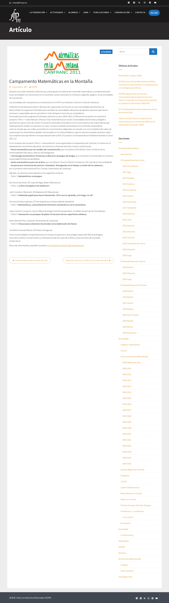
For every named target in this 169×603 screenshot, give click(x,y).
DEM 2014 (127, 392)
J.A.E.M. (124, 481)
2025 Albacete (129, 249)
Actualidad (106, 52)
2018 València (129, 213)
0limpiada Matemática (129, 148)
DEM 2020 (127, 428)
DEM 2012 (127, 380)
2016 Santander (130, 201)
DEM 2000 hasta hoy (131, 362)
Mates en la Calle (128, 499)
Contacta (140, 10)
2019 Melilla (128, 297)
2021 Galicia (128, 303)
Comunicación (122, 10)
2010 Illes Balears (130, 166)
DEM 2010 (127, 368)
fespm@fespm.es (20, 2)
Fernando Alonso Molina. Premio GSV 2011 (31, 260)
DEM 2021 (127, 434)
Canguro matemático (130, 344)
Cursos (124, 350)
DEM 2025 (127, 457)
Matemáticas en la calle (131, 493)
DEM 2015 (127, 398)
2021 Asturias (129, 225)
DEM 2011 (127, 374)
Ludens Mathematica (130, 487)
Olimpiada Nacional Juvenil (133, 261)
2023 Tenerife (129, 237)
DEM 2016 (127, 404)
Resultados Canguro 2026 (130, 75)
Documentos (126, 154)
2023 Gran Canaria (131, 315)
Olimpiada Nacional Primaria (134, 285)
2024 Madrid (128, 320)
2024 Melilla (128, 267)
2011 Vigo (127, 172)
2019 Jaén (127, 219)
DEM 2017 (127, 410)
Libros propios (127, 570)
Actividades (56, 10)
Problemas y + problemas (132, 511)
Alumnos (73, 10)
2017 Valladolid (129, 207)
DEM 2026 (127, 463)
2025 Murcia (128, 326)
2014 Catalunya (129, 190)
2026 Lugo (127, 255)
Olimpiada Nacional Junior (133, 160)
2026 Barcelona (129, 332)
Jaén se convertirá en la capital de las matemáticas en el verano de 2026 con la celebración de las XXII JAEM (137, 121)
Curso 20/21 (128, 517)
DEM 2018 (127, 416)
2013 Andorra (128, 184)
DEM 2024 (127, 451)
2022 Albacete (129, 231)
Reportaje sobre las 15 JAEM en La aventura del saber (87, 260)
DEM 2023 (127, 445)
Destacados (124, 541)
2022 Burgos (128, 309)
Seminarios (126, 523)
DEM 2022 (127, 439)
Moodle (154, 11)
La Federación (37, 10)
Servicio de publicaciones (130, 559)
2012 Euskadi (128, 178)
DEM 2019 (127, 422)
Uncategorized (125, 576)
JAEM (85, 10)
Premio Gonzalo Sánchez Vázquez (136, 505)
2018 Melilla (128, 291)
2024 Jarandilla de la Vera (134, 243)
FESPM (34, 87)
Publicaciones (101, 10)
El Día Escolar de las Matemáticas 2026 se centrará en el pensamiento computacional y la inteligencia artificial (138, 84)
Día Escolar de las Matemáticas (134, 356)
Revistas (122, 553)
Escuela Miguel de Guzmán (132, 469)
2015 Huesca (128, 196)
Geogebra (125, 475)
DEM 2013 (127, 386)
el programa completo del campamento (65, 245)
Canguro (124, 564)
